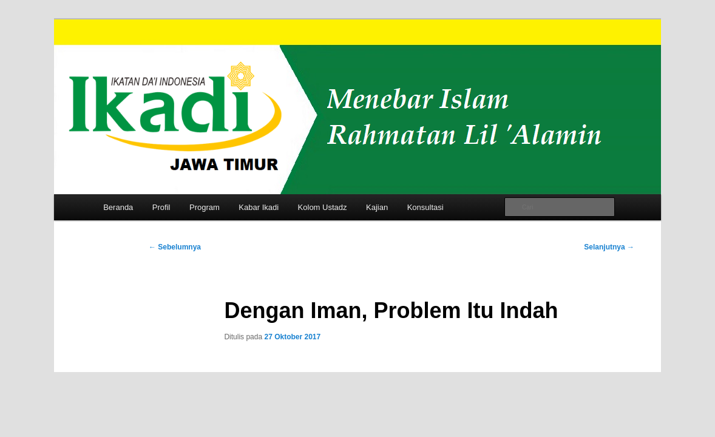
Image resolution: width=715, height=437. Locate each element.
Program (204, 207)
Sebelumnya (175, 247)
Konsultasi (425, 207)
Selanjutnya (609, 247)
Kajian (377, 207)
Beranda (118, 207)
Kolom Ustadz (322, 207)
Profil (161, 207)
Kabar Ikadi (259, 207)
